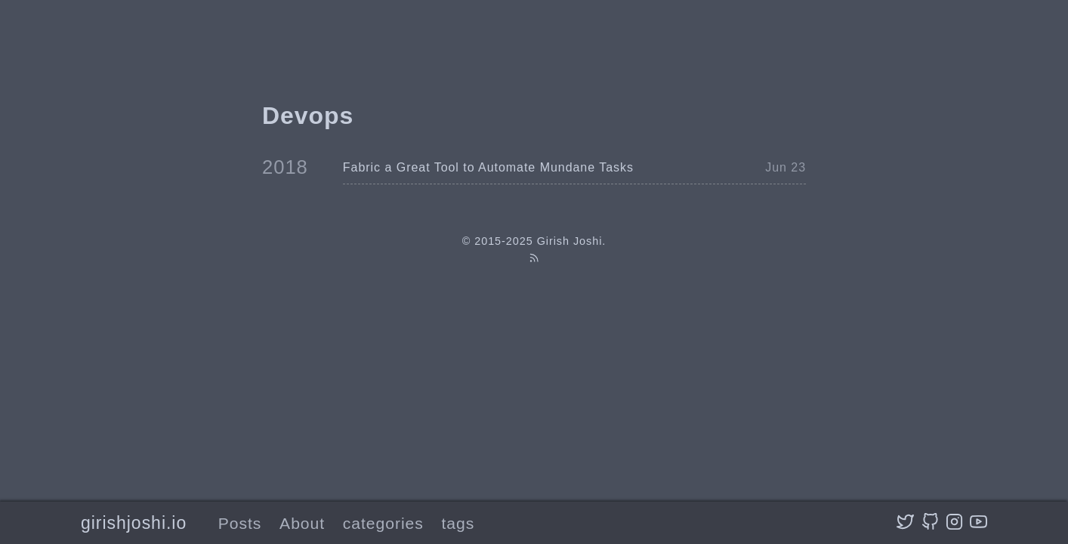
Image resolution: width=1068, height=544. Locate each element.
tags (458, 523)
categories (383, 523)
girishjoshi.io (134, 523)
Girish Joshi (570, 241)
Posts (240, 523)
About (302, 523)
